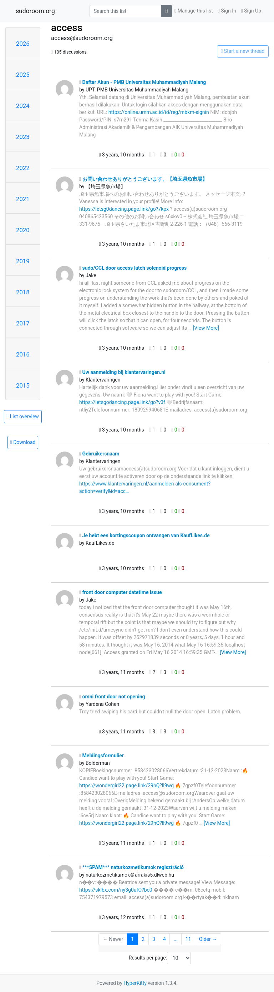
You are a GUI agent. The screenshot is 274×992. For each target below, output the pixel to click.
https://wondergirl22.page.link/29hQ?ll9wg (126, 785)
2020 (23, 230)
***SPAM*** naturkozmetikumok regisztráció (131, 867)
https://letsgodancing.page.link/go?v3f (122, 402)
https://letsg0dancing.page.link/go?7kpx (124, 209)
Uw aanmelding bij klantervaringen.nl (122, 372)
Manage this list (193, 11)
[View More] (206, 328)
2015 (23, 385)
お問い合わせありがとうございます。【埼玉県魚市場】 (143, 179)
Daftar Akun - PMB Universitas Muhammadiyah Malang (142, 82)
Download (23, 442)
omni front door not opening (112, 696)
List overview (23, 416)
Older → (208, 939)
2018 (23, 292)
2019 (23, 261)
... (176, 939)
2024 (23, 105)
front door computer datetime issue (120, 592)
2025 (23, 74)
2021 (23, 199)
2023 (23, 136)
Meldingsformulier (101, 755)
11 (188, 939)
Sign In (227, 11)
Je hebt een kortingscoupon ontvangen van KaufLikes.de (144, 535)
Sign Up (251, 11)
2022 (23, 167)
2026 (23, 43)
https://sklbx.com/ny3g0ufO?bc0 (115, 890)
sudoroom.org (35, 11)
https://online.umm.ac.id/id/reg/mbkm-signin (158, 112)
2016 (23, 354)
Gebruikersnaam (99, 454)
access (66, 28)
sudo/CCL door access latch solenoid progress (133, 268)
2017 (23, 323)
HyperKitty (135, 983)
